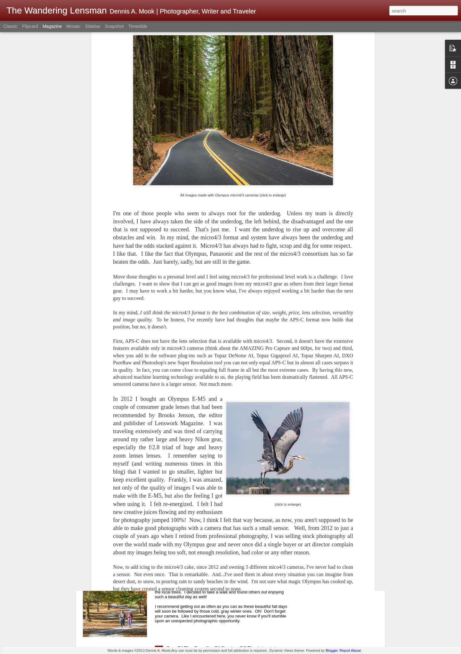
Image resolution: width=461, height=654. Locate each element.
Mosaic (73, 26)
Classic (10, 26)
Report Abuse (350, 650)
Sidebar (93, 26)
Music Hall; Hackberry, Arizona (201, 503)
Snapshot (114, 26)
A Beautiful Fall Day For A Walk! (202, 575)
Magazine (52, 26)
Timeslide (137, 26)
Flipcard (30, 26)
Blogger (331, 650)
